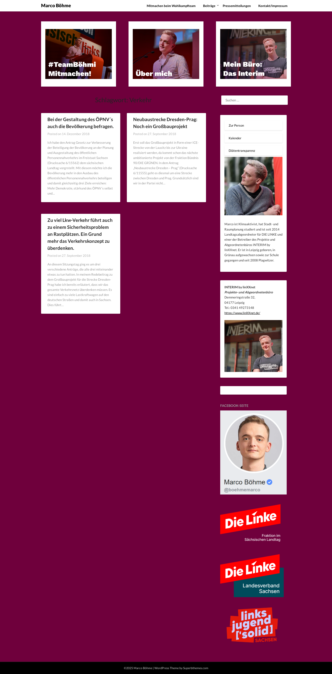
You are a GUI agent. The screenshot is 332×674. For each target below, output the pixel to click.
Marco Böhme (56, 5)
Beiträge (209, 6)
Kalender (235, 138)
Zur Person (236, 125)
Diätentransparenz (242, 150)
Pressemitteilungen (237, 6)
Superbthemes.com (195, 668)
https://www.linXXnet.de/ (242, 313)
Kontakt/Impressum (273, 6)
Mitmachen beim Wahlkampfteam (171, 6)
